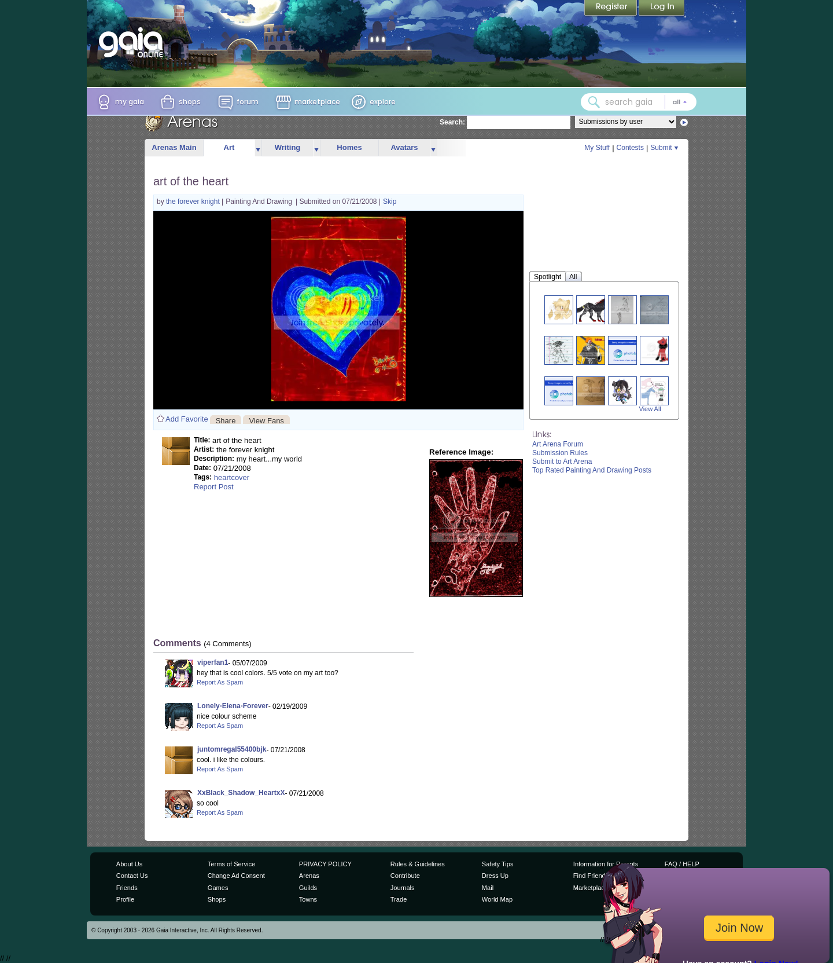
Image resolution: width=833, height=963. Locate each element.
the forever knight (194, 201)
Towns (308, 899)
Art (229, 147)
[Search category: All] (680, 102)
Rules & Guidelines (417, 864)
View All (650, 408)
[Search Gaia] (594, 102)
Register (611, 8)
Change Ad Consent (236, 875)
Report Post (214, 486)
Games (218, 887)
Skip (389, 201)
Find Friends (591, 875)
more (258, 148)
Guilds (308, 887)
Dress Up (495, 875)
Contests (630, 148)
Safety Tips (498, 864)
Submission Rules (560, 453)
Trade (398, 899)
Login (662, 8)
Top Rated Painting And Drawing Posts (591, 470)
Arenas (309, 875)
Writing (288, 147)
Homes (349, 147)
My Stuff (597, 148)
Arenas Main (174, 147)
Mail (487, 887)
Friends (127, 887)
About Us (129, 864)
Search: (452, 122)
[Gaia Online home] (133, 42)
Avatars (404, 147)
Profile (125, 899)
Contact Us (132, 875)
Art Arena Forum (557, 444)
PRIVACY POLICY (325, 864)
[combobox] (638, 102)
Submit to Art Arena (562, 461)
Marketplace (590, 887)
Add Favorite (186, 419)
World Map (497, 899)
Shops (217, 899)
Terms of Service (231, 864)
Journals (402, 887)
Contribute (405, 875)
